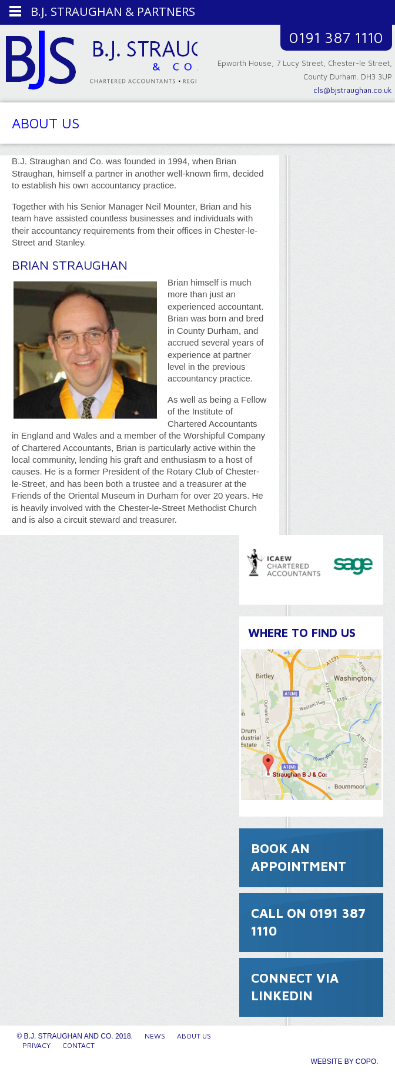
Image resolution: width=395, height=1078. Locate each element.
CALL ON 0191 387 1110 (308, 921)
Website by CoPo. (344, 1061)
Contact (78, 1045)
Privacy (36, 1045)
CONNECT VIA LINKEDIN (295, 986)
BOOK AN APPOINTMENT (298, 857)
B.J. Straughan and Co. (104, 63)
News (155, 1035)
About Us (194, 1035)
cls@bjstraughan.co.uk (352, 90)
